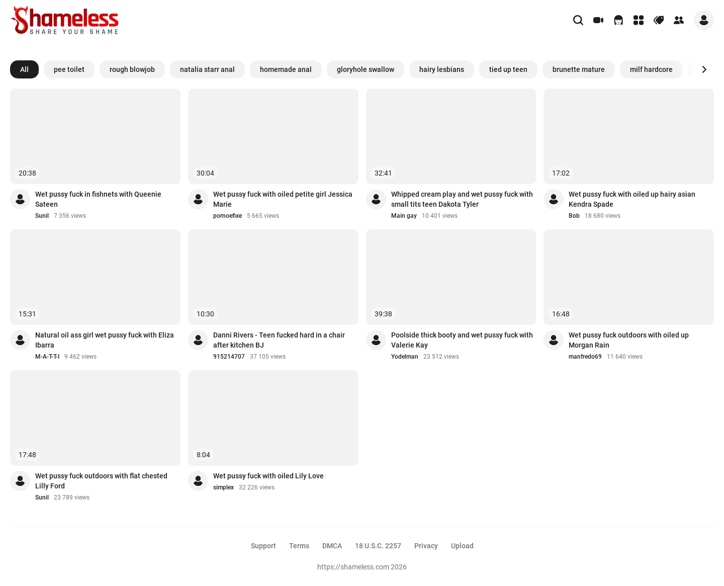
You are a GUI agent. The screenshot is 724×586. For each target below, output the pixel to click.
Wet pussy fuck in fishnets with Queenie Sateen (98, 199)
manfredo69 (585, 357)
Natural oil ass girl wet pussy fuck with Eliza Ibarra (104, 340)
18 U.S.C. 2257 (378, 546)
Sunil (42, 216)
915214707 (229, 357)
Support (263, 546)
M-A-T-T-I (47, 357)
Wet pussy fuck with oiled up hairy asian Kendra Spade (632, 199)
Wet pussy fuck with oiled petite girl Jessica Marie (282, 199)
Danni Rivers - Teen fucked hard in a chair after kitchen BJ (279, 340)
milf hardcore (651, 69)
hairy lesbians (441, 69)
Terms (299, 546)
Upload (462, 546)
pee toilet (69, 69)
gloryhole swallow (365, 69)
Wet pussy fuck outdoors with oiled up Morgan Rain (629, 340)
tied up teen (508, 69)
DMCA (332, 546)
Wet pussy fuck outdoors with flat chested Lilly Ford (101, 481)
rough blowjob (132, 69)
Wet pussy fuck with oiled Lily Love (268, 476)
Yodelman (404, 357)
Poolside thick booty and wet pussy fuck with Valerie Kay (462, 340)
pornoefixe (227, 216)
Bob (574, 216)
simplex (223, 487)
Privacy (426, 546)
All (24, 69)
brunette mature (579, 69)
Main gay (404, 216)
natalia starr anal (207, 69)
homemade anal (286, 69)
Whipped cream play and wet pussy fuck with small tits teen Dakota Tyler (462, 199)
